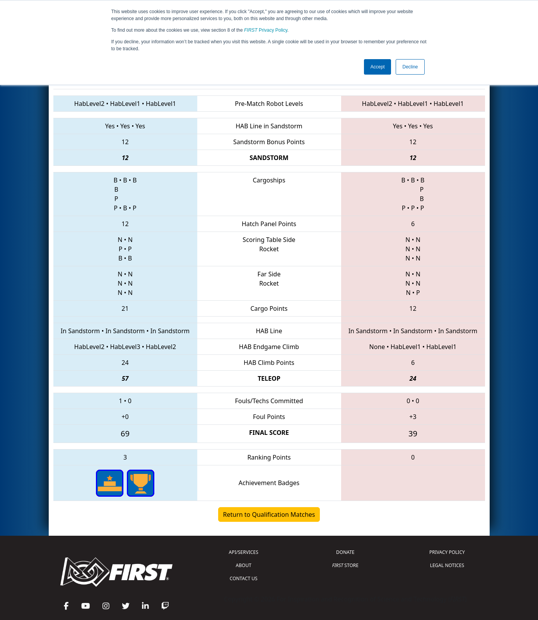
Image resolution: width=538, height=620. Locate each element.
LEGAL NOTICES (447, 565)
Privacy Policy (265, 30)
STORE (345, 565)
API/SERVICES (243, 552)
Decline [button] (410, 67)
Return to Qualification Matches (269, 514)
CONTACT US (244, 578)
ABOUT (243, 565)
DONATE (345, 552)
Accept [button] (378, 67)
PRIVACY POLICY (447, 552)
